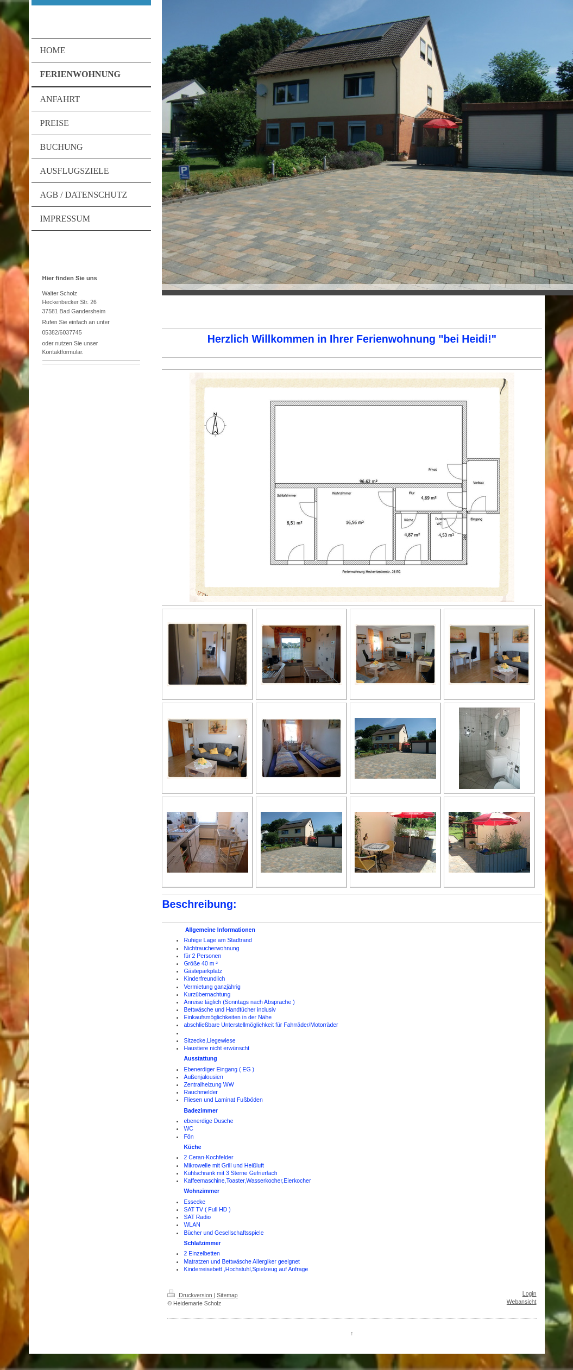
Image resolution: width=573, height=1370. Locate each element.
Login (529, 1293)
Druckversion (190, 1295)
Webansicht (522, 1301)
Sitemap (227, 1295)
